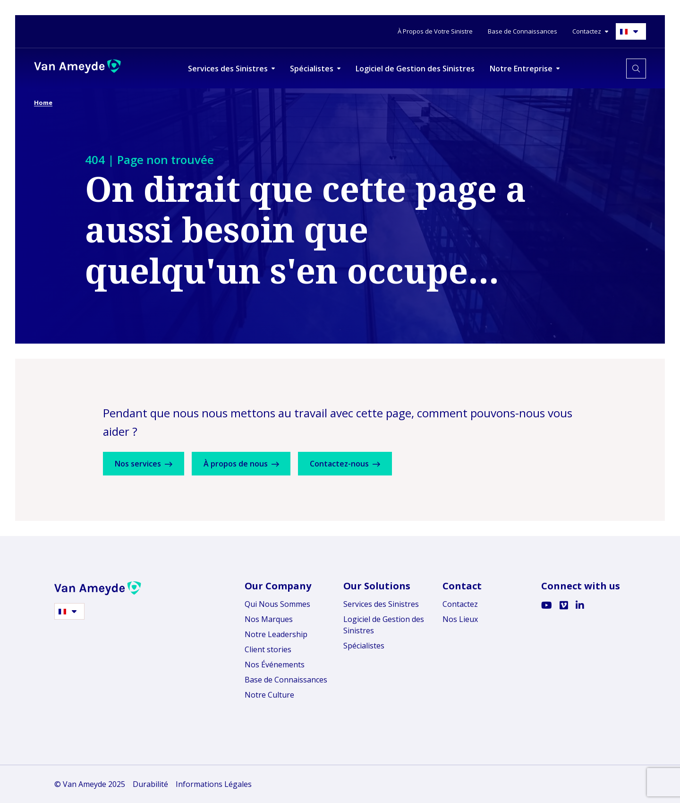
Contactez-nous (364, 463)
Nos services (147, 463)
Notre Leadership (276, 634)
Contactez (460, 604)
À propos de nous (252, 463)
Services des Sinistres (381, 604)
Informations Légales (214, 784)
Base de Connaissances (286, 679)
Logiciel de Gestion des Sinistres (383, 625)
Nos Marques (269, 619)
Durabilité (150, 784)
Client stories (268, 649)
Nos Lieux (460, 619)
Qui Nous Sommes (277, 604)
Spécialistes (363, 645)
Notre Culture (269, 695)
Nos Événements (275, 664)
